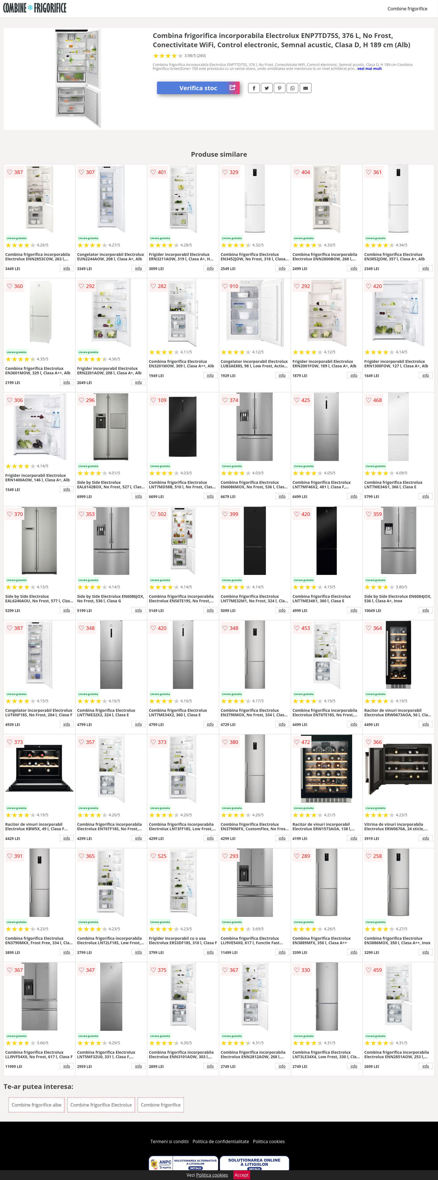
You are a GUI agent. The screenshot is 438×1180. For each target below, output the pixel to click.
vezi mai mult (369, 68)
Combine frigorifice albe (36, 1105)
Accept (242, 1175)
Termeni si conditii (170, 1141)
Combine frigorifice (407, 9)
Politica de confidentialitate (221, 1141)
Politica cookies (269, 1141)
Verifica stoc (209, 88)
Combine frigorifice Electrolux (101, 1105)
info (66, 268)
